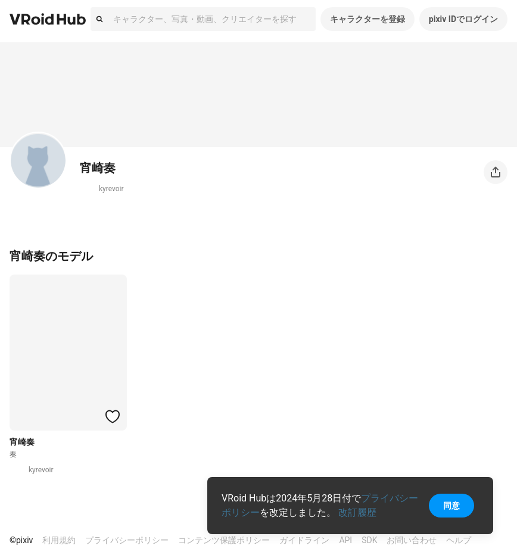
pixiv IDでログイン (463, 19)
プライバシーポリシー (127, 540)
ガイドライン (304, 540)
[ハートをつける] (112, 416)
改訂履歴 (357, 512)
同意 (451, 505)
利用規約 (59, 540)
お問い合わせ (412, 540)
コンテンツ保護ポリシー (224, 540)
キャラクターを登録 (367, 19)
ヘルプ (458, 540)
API (345, 540)
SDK (369, 540)
